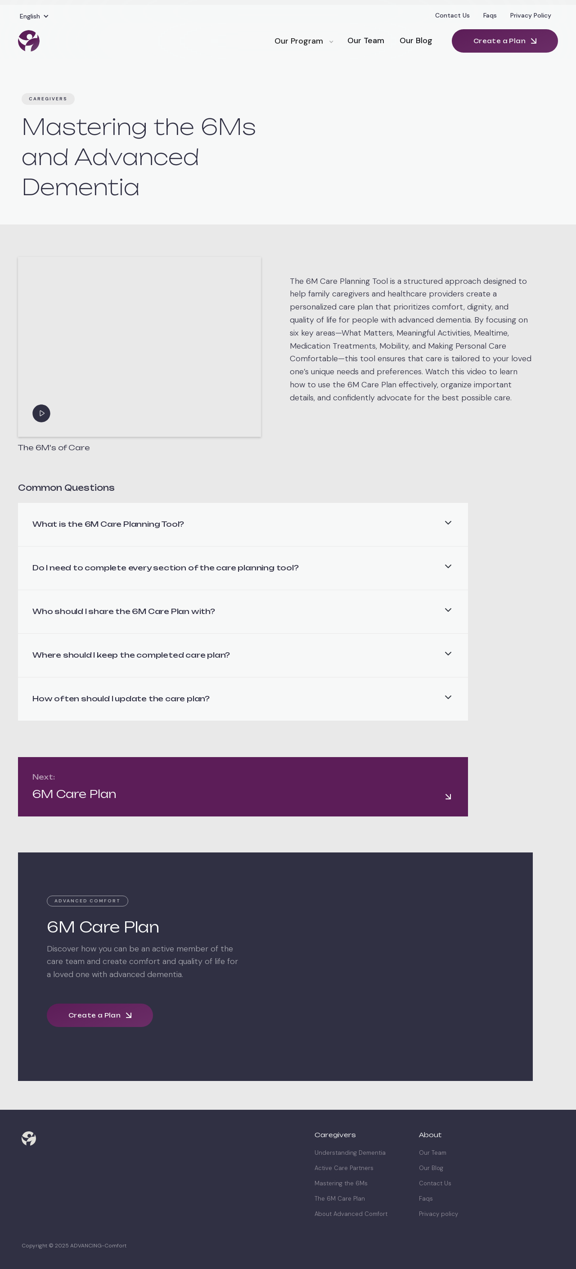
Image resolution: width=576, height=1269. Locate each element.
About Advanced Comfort (351, 1214)
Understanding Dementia (350, 1153)
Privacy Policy (530, 15)
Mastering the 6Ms (341, 1183)
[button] (34, 16)
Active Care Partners (344, 1168)
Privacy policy (438, 1214)
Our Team (365, 40)
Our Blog (416, 40)
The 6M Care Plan (340, 1198)
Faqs (490, 15)
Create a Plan (499, 41)
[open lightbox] (139, 347)
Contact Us (452, 15)
